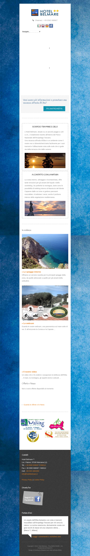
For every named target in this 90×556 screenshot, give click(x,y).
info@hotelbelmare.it (30, 474)
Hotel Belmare (43, 546)
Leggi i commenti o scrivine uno (46, 536)
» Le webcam (28, 323)
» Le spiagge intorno (31, 272)
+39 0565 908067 (50, 20)
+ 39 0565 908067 (32, 465)
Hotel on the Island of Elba (43, 26)
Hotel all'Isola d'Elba (39, 26)
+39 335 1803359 (32, 471)
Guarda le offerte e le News (34, 405)
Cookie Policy (39, 480)
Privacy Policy (27, 480)
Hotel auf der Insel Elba (47, 26)
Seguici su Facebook (51, 26)
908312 (43, 465)
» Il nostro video (29, 372)
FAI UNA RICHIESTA (54, 109)
